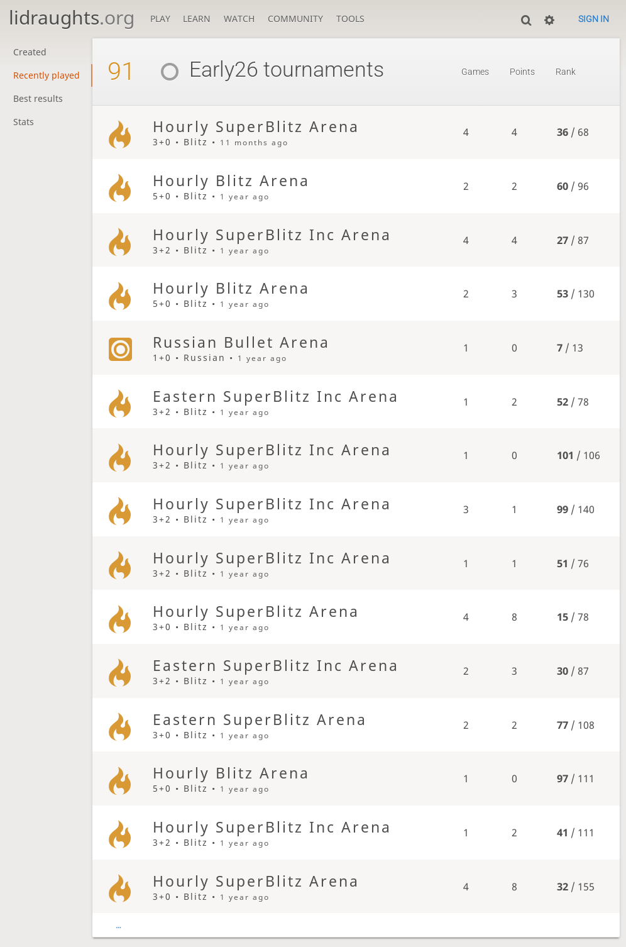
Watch (239, 19)
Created (30, 52)
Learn (197, 19)
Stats (23, 122)
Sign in (593, 19)
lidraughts (72, 17)
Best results (38, 98)
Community (295, 19)
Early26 (204, 69)
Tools (350, 19)
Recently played (46, 75)
